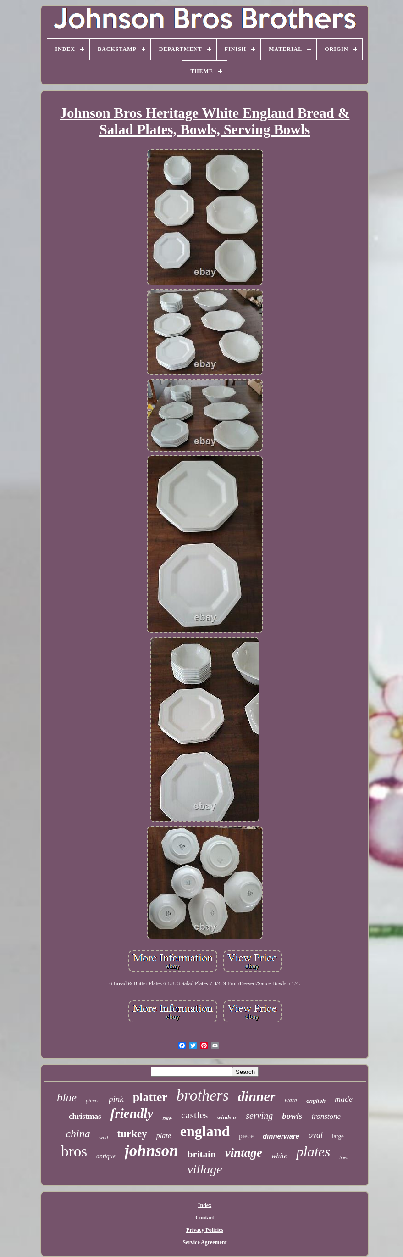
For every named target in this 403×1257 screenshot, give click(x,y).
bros (74, 1151)
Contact (204, 1217)
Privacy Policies (204, 1230)
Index (204, 1205)
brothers (203, 1095)
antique (106, 1156)
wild (103, 1137)
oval (316, 1135)
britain (202, 1154)
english (316, 1101)
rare (167, 1118)
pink (116, 1099)
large (338, 1136)
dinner (257, 1096)
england (205, 1131)
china (78, 1134)
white (279, 1156)
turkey (132, 1134)
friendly (131, 1113)
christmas (85, 1116)
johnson (151, 1151)
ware (291, 1100)
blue (67, 1097)
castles (194, 1115)
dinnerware (281, 1136)
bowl (343, 1157)
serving (259, 1116)
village (204, 1169)
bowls (292, 1116)
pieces (92, 1100)
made (344, 1099)
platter (150, 1097)
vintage (243, 1153)
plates (313, 1152)
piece (246, 1136)
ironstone (326, 1116)
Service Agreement (204, 1242)
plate (163, 1136)
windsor (227, 1117)
